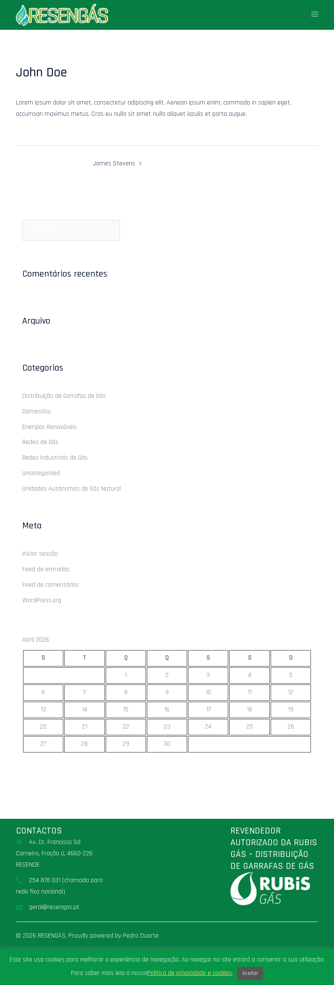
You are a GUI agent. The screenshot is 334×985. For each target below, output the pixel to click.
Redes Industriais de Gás (55, 457)
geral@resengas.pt (54, 907)
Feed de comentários (50, 584)
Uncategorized (41, 473)
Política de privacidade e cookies (189, 973)
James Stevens (114, 163)
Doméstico (36, 411)
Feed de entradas (46, 569)
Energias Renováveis (49, 427)
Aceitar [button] (250, 973)
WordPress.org (41, 600)
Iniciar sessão (40, 553)
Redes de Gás (40, 442)
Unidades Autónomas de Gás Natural (71, 488)
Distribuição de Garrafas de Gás (64, 396)
